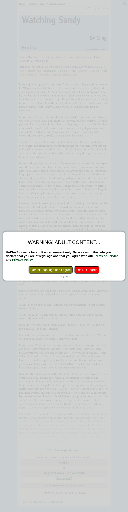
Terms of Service (106, 256)
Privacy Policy (22, 259)
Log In (64, 276)
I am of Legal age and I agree (51, 270)
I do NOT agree (86, 270)
